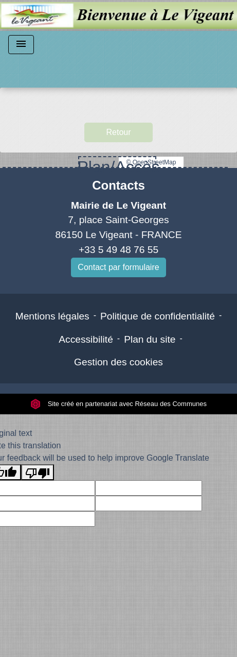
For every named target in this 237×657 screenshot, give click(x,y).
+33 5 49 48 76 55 (118, 249)
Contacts (118, 185)
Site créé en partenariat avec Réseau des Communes (118, 404)
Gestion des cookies (118, 362)
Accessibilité (86, 339)
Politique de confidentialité (157, 316)
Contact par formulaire (118, 267)
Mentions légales (52, 316)
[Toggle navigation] (21, 44)
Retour (118, 132)
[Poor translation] (37, 472)
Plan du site (149, 339)
